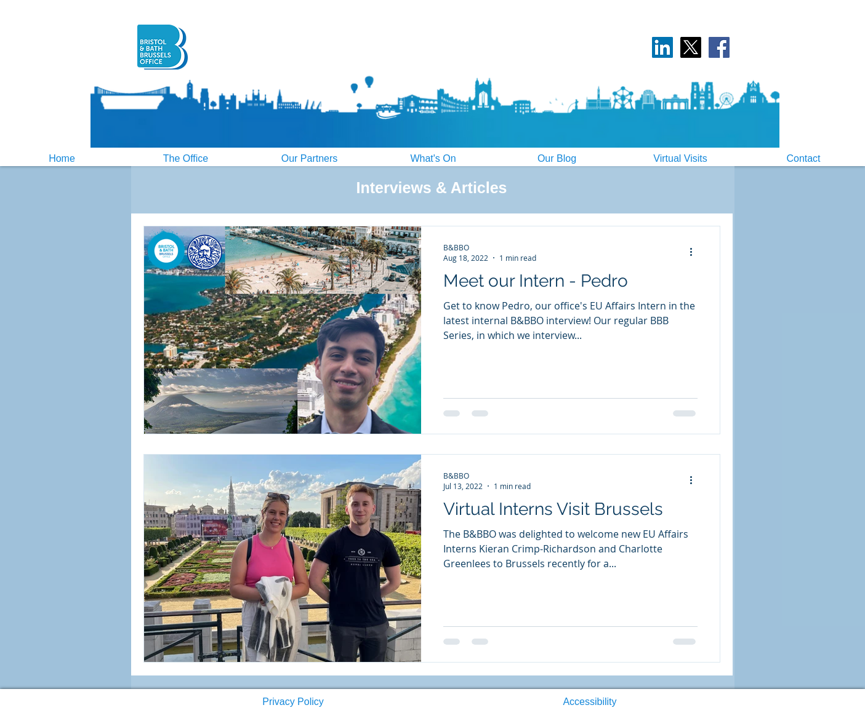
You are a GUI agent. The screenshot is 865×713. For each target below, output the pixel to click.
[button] (293, 702)
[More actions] (695, 252)
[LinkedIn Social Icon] (662, 47)
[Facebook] (719, 47)
